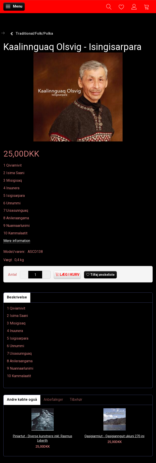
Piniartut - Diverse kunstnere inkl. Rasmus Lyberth (42, 438)
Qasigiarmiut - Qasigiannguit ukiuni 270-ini (114, 436)
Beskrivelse (17, 297)
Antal (13, 274)
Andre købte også (22, 399)
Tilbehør (76, 399)
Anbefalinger (53, 399)
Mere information (16, 241)
